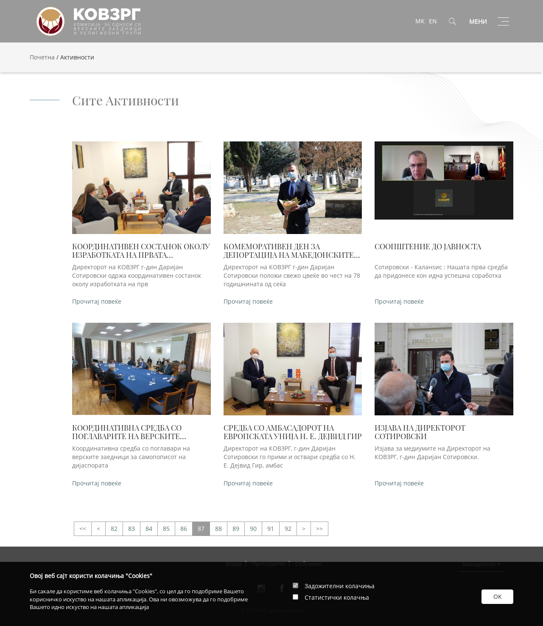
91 (270, 528)
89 (235, 528)
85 (166, 528)
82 (114, 528)
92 (288, 528)
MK (420, 21)
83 (131, 528)
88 (218, 528)
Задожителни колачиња (340, 586)
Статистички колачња (337, 597)
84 (149, 528)
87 (201, 528)
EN (433, 21)
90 (253, 528)
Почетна (42, 57)
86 (183, 528)
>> (82, 529)
